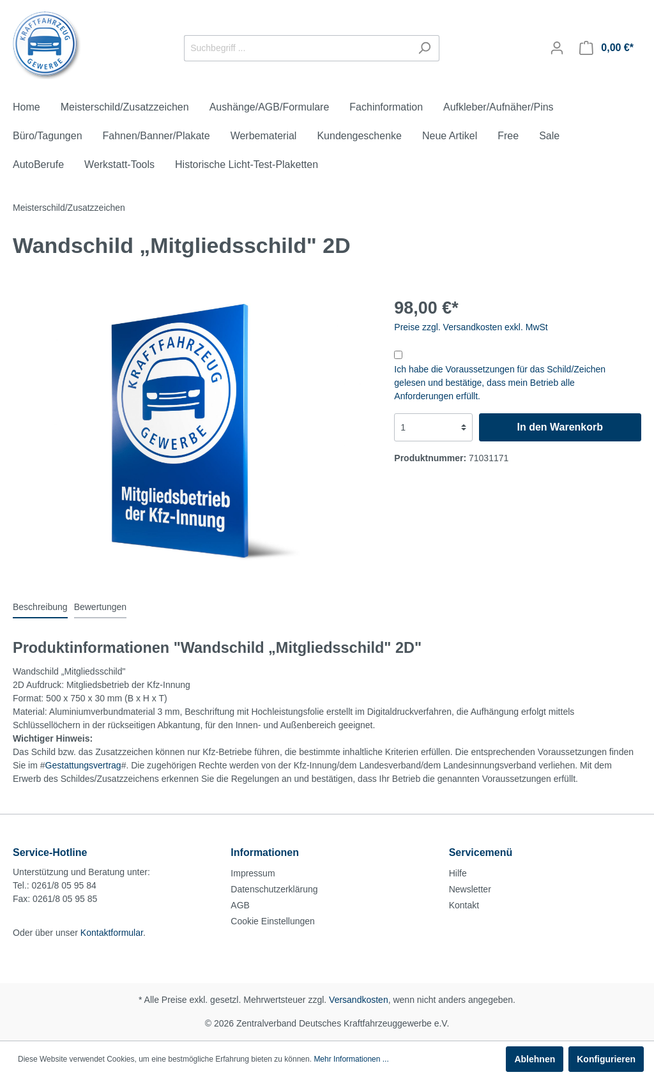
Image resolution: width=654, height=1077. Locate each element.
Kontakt (464, 905)
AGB (240, 905)
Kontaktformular (111, 933)
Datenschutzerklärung (274, 889)
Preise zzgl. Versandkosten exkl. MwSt (470, 327)
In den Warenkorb (560, 427)
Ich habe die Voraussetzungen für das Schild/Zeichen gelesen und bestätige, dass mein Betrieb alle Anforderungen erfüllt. (499, 382)
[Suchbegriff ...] (297, 48)
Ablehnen (534, 1059)
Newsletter (470, 889)
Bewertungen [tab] (100, 607)
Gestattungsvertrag (83, 765)
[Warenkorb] (606, 48)
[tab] (40, 606)
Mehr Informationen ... (351, 1059)
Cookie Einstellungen (273, 921)
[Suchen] (424, 48)
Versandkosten (358, 1000)
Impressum (253, 873)
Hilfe (458, 873)
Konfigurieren (606, 1059)
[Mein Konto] (557, 48)
